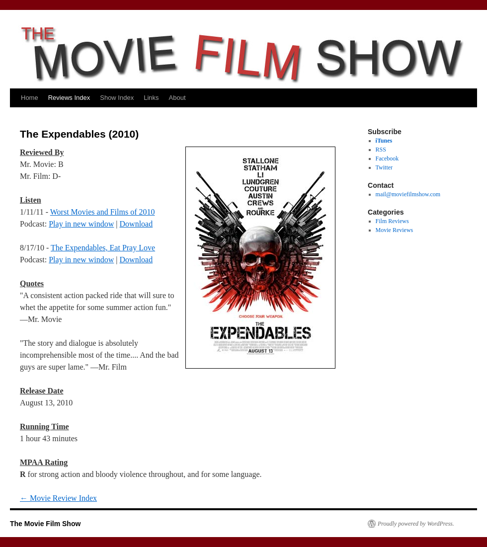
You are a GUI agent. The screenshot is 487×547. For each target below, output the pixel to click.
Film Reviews (392, 221)
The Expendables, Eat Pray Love (103, 247)
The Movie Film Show (45, 524)
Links (151, 97)
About (177, 97)
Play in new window (81, 224)
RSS (381, 149)
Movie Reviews (394, 230)
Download (136, 224)
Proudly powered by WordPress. (416, 523)
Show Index (117, 97)
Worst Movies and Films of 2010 (102, 212)
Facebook (387, 158)
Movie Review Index (58, 498)
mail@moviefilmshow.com (408, 194)
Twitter (384, 167)
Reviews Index (69, 97)
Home (29, 97)
